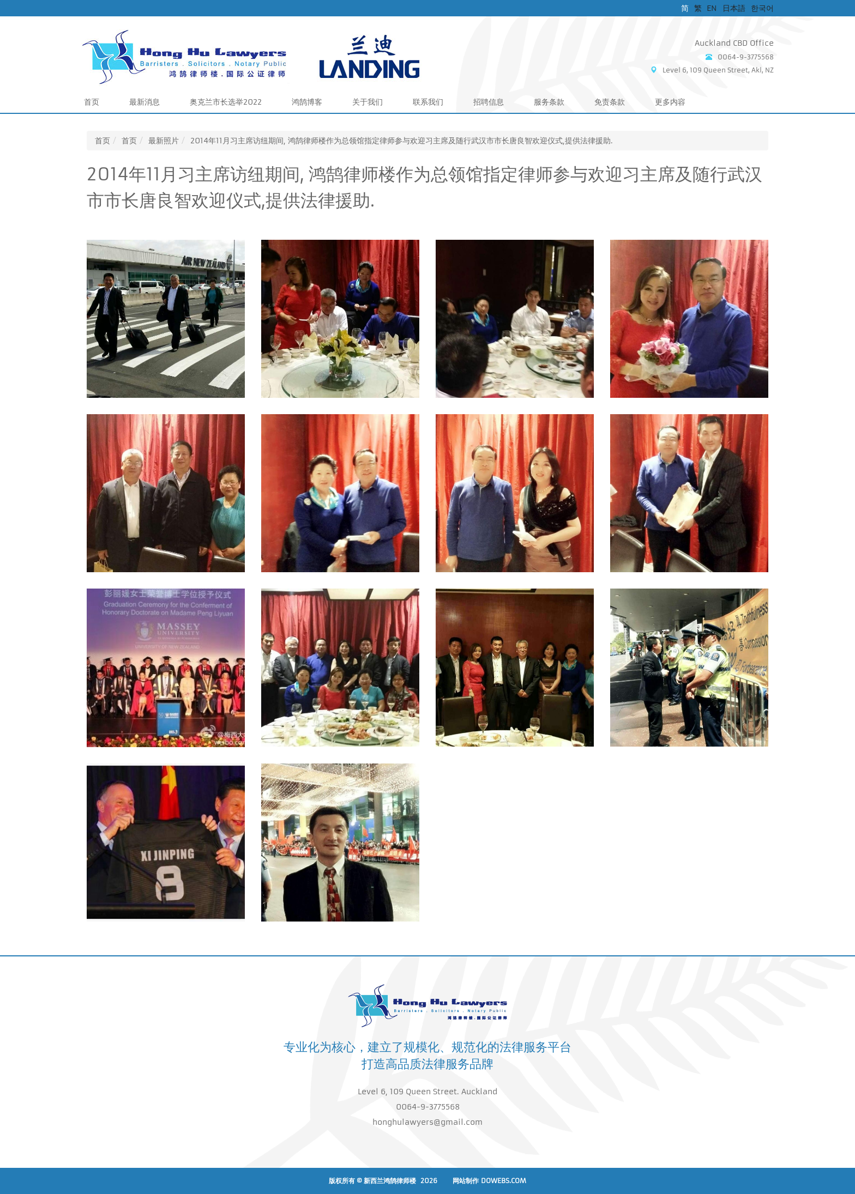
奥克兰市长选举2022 (226, 102)
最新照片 (163, 141)
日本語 (734, 8)
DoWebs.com (503, 1181)
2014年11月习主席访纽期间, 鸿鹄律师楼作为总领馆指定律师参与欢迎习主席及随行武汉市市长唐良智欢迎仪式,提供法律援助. (401, 141)
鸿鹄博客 (307, 102)
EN (712, 8)
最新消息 (144, 102)
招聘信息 (488, 102)
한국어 (762, 8)
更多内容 (670, 102)
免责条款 (609, 102)
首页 (91, 102)
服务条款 (549, 102)
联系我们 (428, 102)
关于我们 (367, 102)
